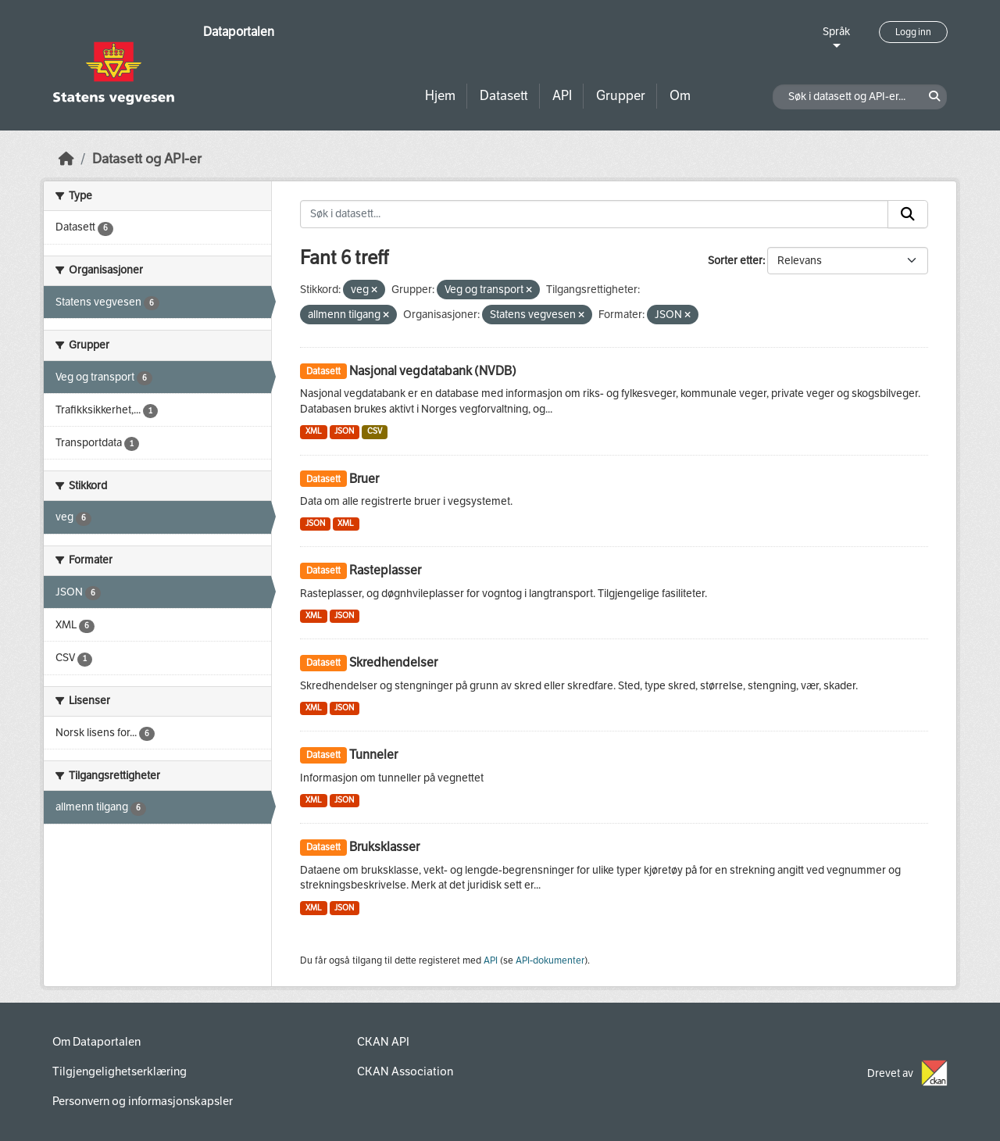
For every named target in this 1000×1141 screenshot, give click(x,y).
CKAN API (383, 1042)
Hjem (440, 96)
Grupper (620, 96)
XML (313, 431)
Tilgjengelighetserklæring (119, 1071)
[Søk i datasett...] (594, 214)
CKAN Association (405, 1071)
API (562, 96)
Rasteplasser (385, 570)
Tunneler (373, 754)
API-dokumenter (550, 960)
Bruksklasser (384, 846)
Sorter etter (735, 260)
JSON (344, 431)
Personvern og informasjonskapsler (142, 1101)
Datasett (504, 96)
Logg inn (913, 32)
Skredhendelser (393, 662)
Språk (836, 31)
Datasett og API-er (147, 159)
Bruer (364, 478)
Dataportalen (238, 31)
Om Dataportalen (96, 1042)
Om (680, 96)
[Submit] (908, 214)
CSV (374, 431)
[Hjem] (66, 159)
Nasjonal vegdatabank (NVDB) (432, 370)
